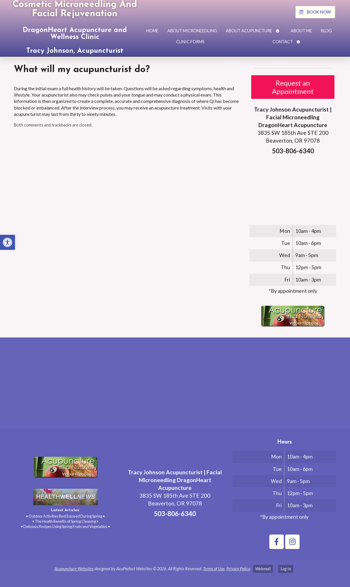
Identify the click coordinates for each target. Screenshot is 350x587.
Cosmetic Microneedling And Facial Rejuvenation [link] (74, 9)
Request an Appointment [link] (293, 87)
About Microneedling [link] (192, 30)
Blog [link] (326, 30)
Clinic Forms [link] (190, 41)
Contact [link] (283, 41)
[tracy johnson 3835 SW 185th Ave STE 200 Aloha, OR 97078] (175, 385)
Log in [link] (286, 568)
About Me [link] (301, 30)
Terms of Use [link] (214, 568)
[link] (7, 242)
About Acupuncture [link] (249, 30)
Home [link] (152, 30)
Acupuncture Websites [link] (74, 568)
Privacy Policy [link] (238, 568)
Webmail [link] (262, 568)
